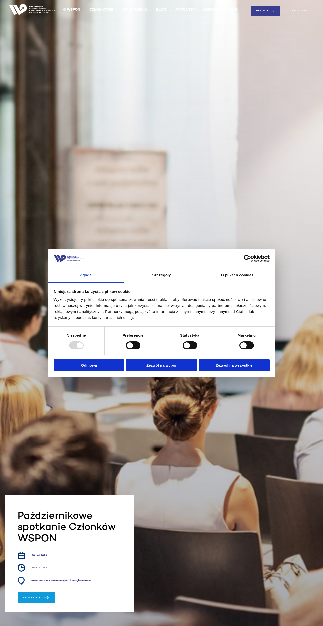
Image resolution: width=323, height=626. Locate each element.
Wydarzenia (134, 10)
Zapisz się (36, 597)
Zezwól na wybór (161, 365)
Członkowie (101, 10)
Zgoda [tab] (86, 275)
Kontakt (212, 10)
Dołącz (265, 10)
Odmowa (89, 365)
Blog (161, 10)
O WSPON (71, 10)
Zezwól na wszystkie (234, 365)
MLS (233, 10)
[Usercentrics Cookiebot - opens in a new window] (247, 258)
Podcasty (185, 10)
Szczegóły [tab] (161, 275)
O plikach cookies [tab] (237, 275)
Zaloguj (299, 10)
